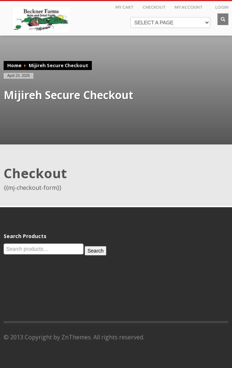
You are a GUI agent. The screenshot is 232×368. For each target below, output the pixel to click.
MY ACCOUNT (189, 7)
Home (14, 65)
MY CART (124, 7)
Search (95, 251)
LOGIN (221, 7)
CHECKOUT (154, 7)
